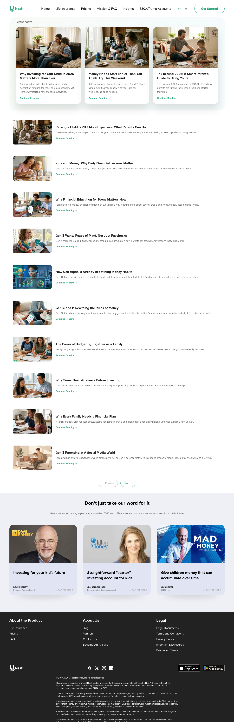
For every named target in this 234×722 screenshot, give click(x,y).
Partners (88, 633)
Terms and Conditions (170, 633)
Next (128, 483)
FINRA (95, 688)
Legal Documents (167, 628)
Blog (86, 628)
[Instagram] (104, 668)
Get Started (209, 8)
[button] (43, 560)
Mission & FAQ (107, 9)
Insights (128, 9)
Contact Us (90, 639)
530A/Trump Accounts (155, 9)
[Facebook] (90, 668)
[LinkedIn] (111, 668)
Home (45, 9)
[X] (97, 668)
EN (179, 8)
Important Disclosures (170, 645)
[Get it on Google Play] (214, 668)
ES (185, 8)
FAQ (12, 639)
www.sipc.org (137, 696)
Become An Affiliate (95, 645)
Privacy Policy (165, 639)
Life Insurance (65, 9)
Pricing (86, 9)
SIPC (105, 688)
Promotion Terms (167, 650)
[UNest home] (16, 9)
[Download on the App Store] (189, 668)
